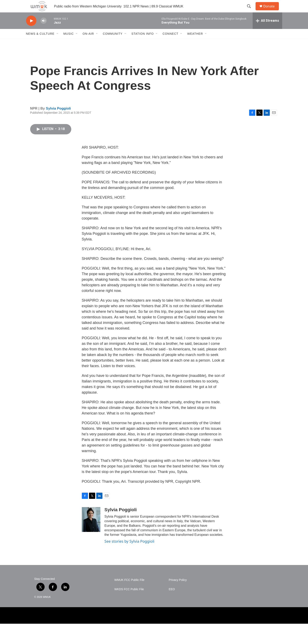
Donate (271, 11)
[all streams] (267, 30)
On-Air (88, 43)
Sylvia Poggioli (58, 118)
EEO (172, 598)
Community (112, 43)
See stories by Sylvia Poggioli (130, 550)
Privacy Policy (178, 589)
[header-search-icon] (251, 11)
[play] (31, 30)
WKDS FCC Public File (129, 598)
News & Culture (40, 43)
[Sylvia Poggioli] (91, 528)
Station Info (142, 43)
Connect (170, 43)
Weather (195, 43)
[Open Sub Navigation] (57, 43)
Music (68, 43)
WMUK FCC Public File (129, 589)
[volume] (43, 30)
